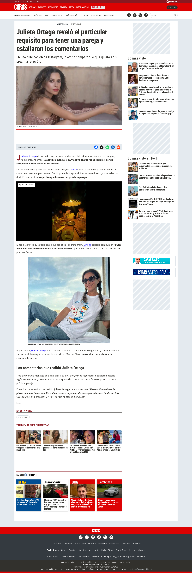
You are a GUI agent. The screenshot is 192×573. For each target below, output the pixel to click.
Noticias (32, 7)
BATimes (137, 543)
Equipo (107, 556)
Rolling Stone (107, 550)
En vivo (172, 7)
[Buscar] (161, 15)
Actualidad (53, 7)
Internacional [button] (82, 7)
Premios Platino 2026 (22, 15)
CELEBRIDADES (62, 24)
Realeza (63, 7)
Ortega (87, 244)
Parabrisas (114, 543)
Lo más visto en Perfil (143, 158)
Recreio (131, 550)
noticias (28, 482)
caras (82, 482)
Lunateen (125, 543)
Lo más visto (137, 58)
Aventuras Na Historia (89, 550)
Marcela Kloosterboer (53, 15)
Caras (63, 550)
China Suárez (96, 15)
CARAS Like (98, 7)
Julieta (73, 169)
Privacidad (97, 556)
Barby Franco (109, 15)
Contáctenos (84, 556)
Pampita (85, 15)
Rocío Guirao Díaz (72, 15)
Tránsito (141, 556)
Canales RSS (53, 556)
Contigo (72, 550)
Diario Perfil (57, 543)
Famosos (42, 7)
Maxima (141, 550)
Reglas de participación (124, 556)
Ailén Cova (38, 15)
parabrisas (109, 482)
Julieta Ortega (23, 417)
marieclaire (55, 482)
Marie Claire (80, 543)
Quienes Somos (68, 556)
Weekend (102, 543)
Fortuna (92, 543)
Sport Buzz (121, 550)
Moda (71, 7)
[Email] (118, 147)
